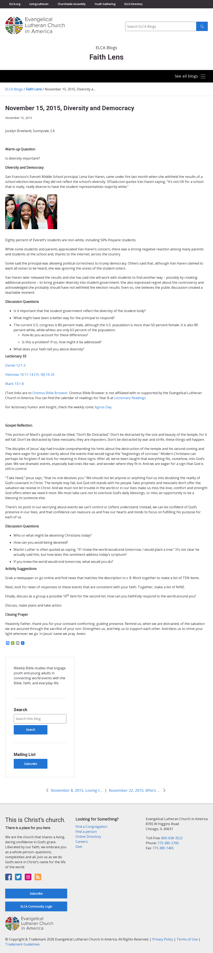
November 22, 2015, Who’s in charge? (135, 790)
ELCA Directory (133, 4)
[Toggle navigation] (190, 76)
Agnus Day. (103, 407)
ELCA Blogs (14, 89)
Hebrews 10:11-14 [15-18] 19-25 (29, 374)
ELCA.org (14, 4)
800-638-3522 (172, 838)
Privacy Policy (162, 939)
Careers (82, 841)
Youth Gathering (105, 4)
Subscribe (30, 764)
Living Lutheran (38, 4)
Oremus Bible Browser (50, 393)
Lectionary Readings (130, 398)
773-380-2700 (168, 843)
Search (20, 709)
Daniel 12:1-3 (15, 365)
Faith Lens (34, 89)
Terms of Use (187, 939)
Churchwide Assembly (71, 4)
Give (79, 846)
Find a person (86, 831)
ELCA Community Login (36, 906)
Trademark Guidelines (22, 944)
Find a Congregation (91, 826)
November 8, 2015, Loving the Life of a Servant (77, 790)
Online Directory (88, 836)
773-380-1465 (163, 848)
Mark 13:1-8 (14, 383)
